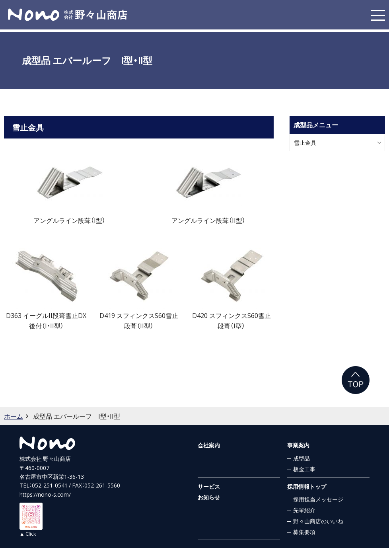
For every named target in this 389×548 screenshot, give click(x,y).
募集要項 (304, 532)
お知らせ (209, 497)
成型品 (301, 458)
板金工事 (304, 469)
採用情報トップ (306, 486)
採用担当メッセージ (318, 499)
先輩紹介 (304, 510)
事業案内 (298, 445)
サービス (209, 486)
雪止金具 (305, 142)
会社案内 (209, 445)
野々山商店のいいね (318, 521)
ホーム (13, 416)
